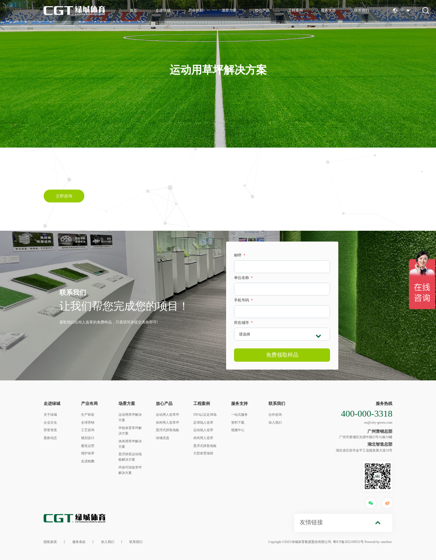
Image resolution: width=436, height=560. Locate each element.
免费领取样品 (282, 355)
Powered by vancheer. (378, 542)
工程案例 (295, 10)
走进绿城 (162, 10)
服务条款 (79, 542)
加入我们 (107, 542)
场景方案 (229, 10)
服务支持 (328, 10)
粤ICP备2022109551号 (348, 542)
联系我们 (361, 10)
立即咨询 (64, 195)
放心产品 (262, 10)
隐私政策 (50, 542)
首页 (133, 10)
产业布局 (195, 10)
